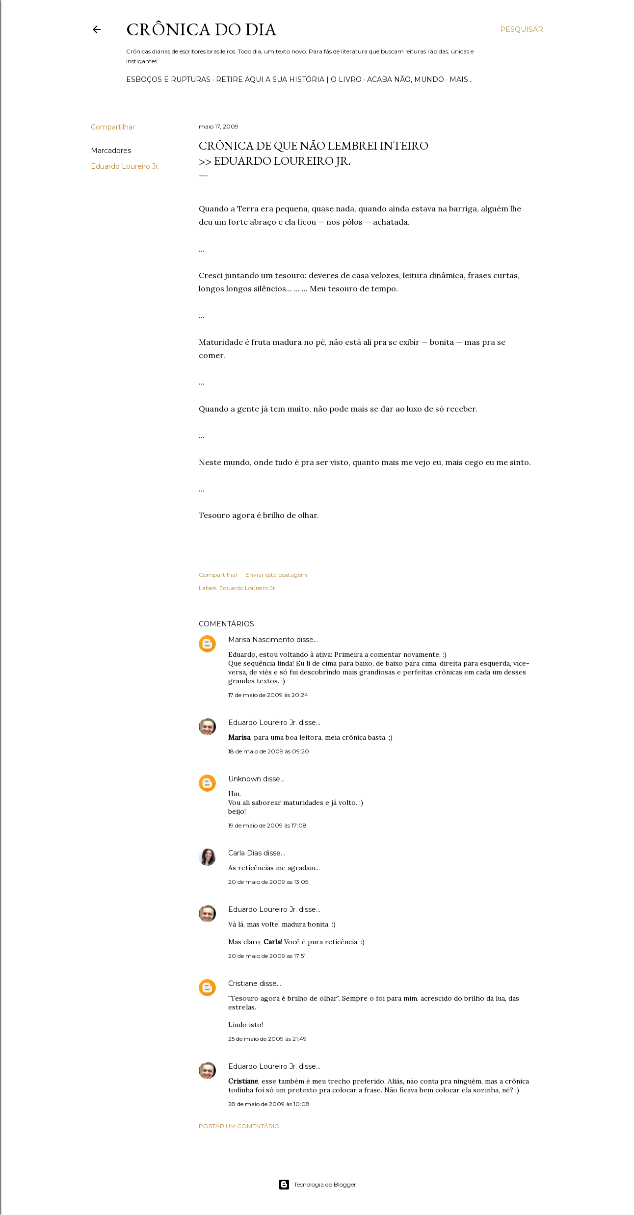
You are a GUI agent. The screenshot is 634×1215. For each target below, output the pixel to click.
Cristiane (243, 983)
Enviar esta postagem (276, 574)
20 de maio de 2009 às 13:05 (268, 881)
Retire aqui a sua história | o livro (289, 79)
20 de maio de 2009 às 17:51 (267, 955)
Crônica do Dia (201, 29)
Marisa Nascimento (261, 639)
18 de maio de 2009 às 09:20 (268, 751)
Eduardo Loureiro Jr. (125, 166)
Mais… (461, 79)
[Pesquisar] (521, 29)
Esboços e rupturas (168, 79)
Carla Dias (245, 853)
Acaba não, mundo (405, 79)
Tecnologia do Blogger (317, 1184)
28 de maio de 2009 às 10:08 (269, 1104)
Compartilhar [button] (113, 127)
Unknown (244, 779)
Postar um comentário (239, 1126)
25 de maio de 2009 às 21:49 (267, 1038)
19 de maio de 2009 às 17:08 (267, 825)
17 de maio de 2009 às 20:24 (268, 694)
